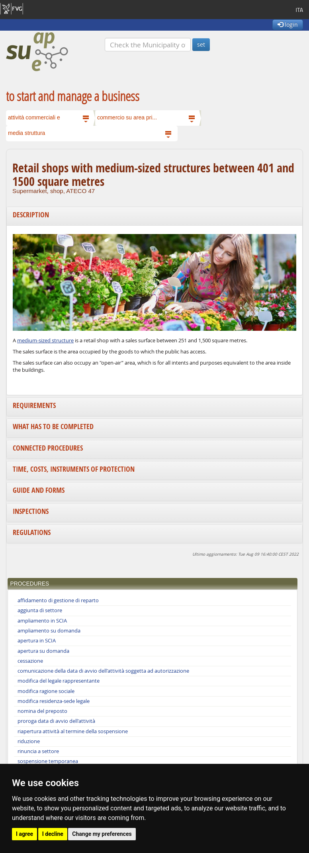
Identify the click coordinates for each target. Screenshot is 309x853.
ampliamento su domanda (49, 630)
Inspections (31, 511)
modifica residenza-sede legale (54, 701)
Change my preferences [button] (101, 834)
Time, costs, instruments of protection (74, 469)
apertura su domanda (43, 651)
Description (31, 215)
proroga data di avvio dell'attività (56, 721)
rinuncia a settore (38, 751)
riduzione (29, 741)
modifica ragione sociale (46, 691)
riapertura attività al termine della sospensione (73, 731)
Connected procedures (48, 448)
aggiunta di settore (40, 610)
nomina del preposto (42, 711)
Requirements (34, 405)
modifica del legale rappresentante (59, 680)
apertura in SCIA (37, 640)
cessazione (30, 661)
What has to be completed (53, 426)
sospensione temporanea (48, 761)
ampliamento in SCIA (42, 620)
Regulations (32, 532)
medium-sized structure (45, 340)
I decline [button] (52, 834)
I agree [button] (24, 834)
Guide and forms (39, 490)
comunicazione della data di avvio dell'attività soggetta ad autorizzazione (103, 671)
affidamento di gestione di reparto (58, 600)
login (288, 24)
